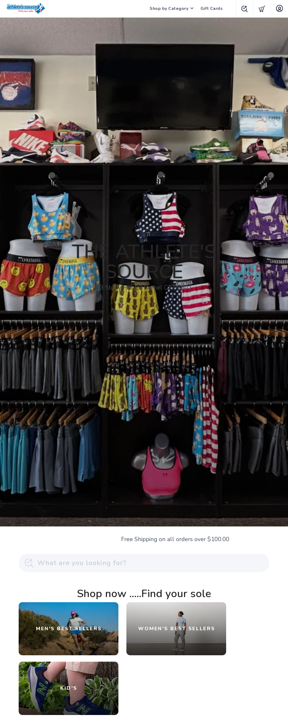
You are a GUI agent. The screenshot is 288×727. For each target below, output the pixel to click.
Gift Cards (210, 8)
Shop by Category (168, 8)
